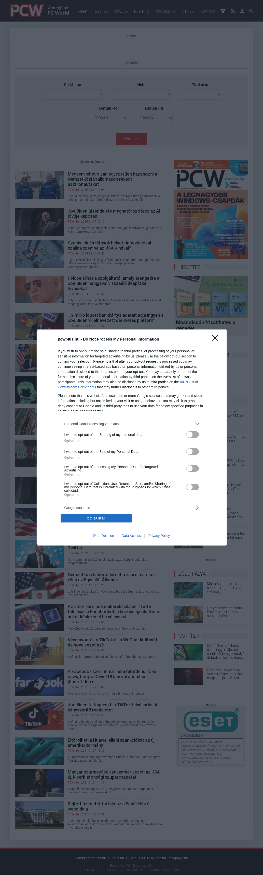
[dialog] (131, 437)
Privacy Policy (159, 536)
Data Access (131, 536)
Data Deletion (103, 536)
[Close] (216, 339)
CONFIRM (96, 518)
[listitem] (131, 423)
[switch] (192, 434)
